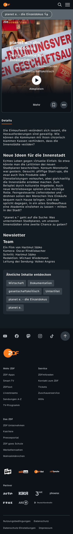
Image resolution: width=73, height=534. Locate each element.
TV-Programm (11, 405)
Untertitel (53, 291)
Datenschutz (41, 521)
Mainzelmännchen (14, 456)
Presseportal (11, 437)
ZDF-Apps (9, 374)
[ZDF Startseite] (6, 4)
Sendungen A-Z (12, 399)
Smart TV (8, 380)
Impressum (45, 528)
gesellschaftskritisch (38, 71)
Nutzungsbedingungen (17, 521)
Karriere (8, 431)
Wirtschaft (23, 66)
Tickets (42, 387)
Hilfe (41, 399)
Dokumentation (46, 66)
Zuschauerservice (49, 393)
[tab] (7, 120)
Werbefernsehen (13, 450)
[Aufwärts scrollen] (65, 336)
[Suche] (59, 4)
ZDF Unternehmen (14, 425)
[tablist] (36, 120)
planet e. (15, 307)
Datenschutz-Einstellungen (19, 528)
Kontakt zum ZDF (48, 380)
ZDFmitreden (46, 374)
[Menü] (67, 4)
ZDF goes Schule (13, 443)
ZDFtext (7, 387)
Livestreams (10, 393)
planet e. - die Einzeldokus (28, 299)
